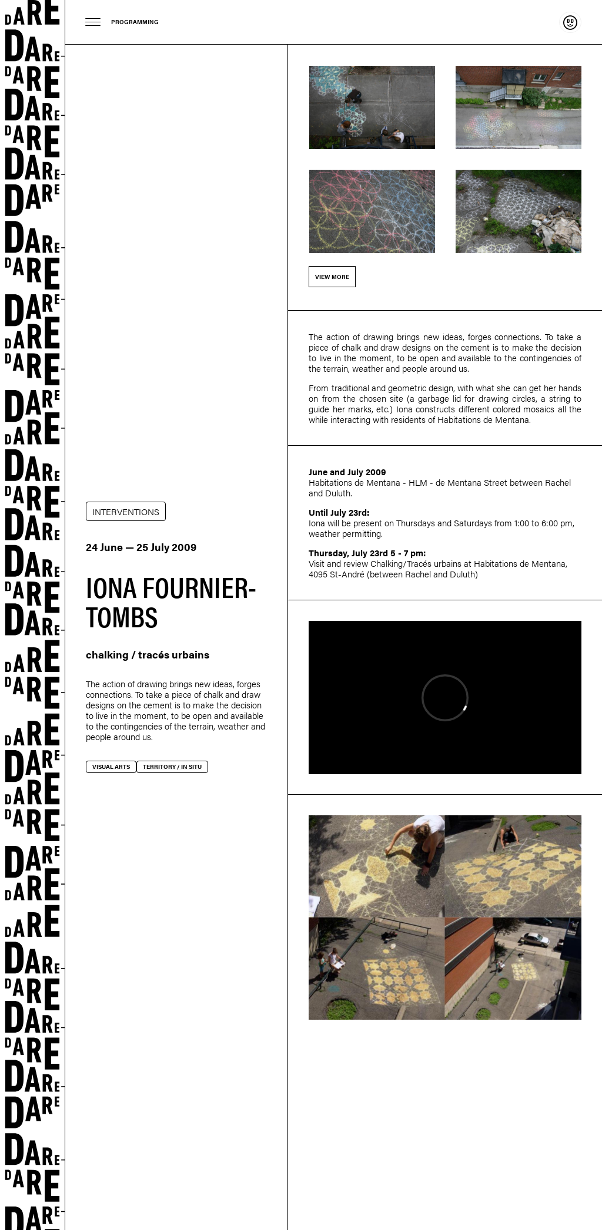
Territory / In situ (172, 766)
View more (332, 277)
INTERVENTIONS (125, 511)
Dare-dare (32, 615)
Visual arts (111, 766)
